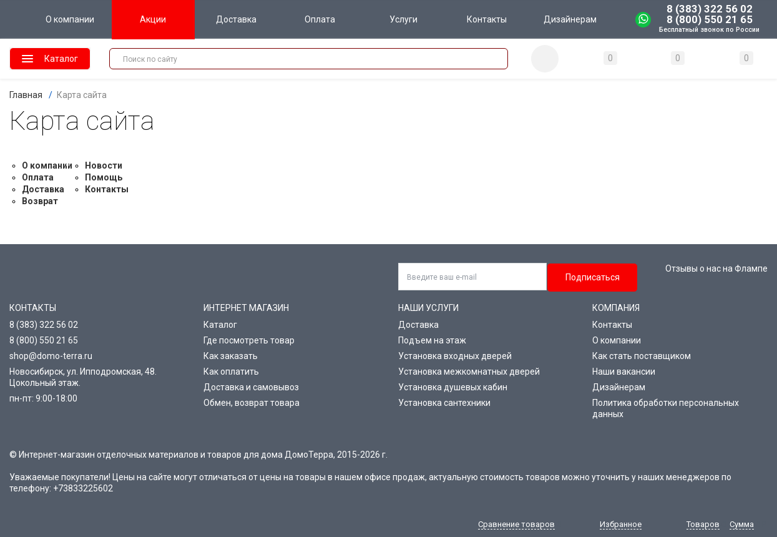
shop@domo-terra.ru (50, 356)
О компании (47, 165)
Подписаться (592, 277)
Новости (103, 165)
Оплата (38, 177)
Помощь (103, 177)
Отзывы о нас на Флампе (716, 268)
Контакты (107, 189)
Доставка (43, 189)
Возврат (40, 201)
